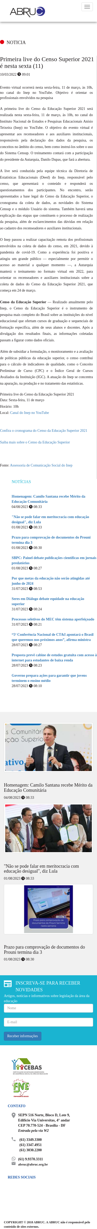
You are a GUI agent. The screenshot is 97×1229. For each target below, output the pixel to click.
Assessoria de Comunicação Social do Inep (40, 465)
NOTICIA (16, 42)
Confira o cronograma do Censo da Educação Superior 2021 (43, 431)
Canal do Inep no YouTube (29, 413)
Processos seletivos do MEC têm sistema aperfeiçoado (53, 619)
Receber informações (22, 1036)
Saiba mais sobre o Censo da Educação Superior (35, 442)
